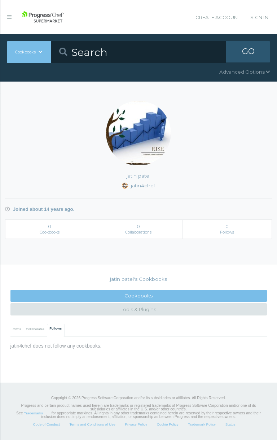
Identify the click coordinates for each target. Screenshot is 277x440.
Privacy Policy (136, 424)
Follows (55, 328)
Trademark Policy (202, 424)
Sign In (259, 17)
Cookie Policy (168, 424)
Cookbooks (138, 296)
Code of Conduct (46, 424)
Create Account (217, 17)
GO (248, 52)
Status (230, 424)
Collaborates (35, 329)
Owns (17, 329)
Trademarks (33, 413)
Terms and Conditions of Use (92, 424)
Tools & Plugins (138, 309)
